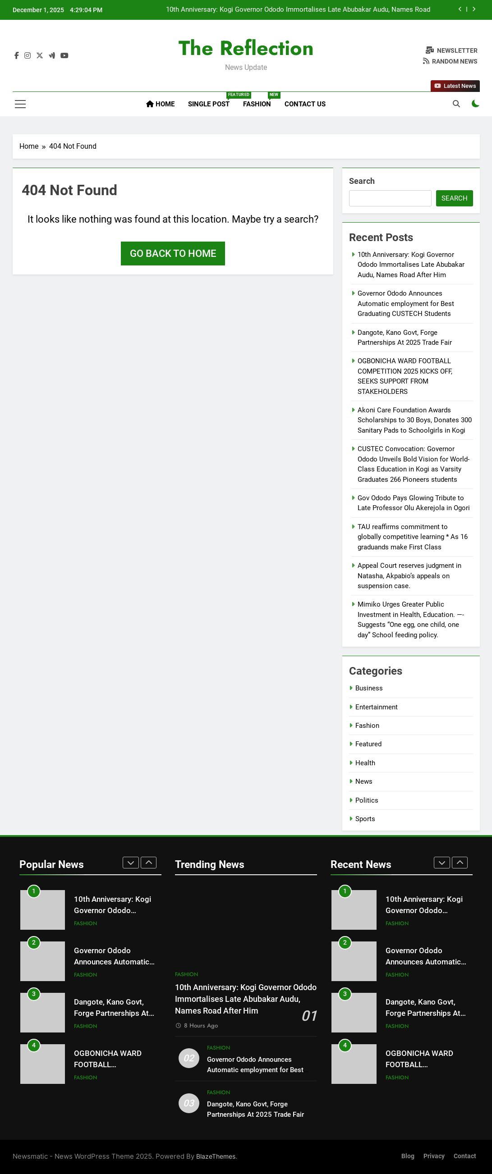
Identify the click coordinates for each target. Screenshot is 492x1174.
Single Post (212, 100)
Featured (368, 744)
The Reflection (246, 48)
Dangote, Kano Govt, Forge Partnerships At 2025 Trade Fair (111, 1013)
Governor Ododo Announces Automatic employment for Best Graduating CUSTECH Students (406, 303)
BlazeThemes (215, 1156)
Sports (365, 819)
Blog (407, 1156)
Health (365, 763)
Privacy (434, 1156)
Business (369, 688)
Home (160, 104)
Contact (465, 1156)
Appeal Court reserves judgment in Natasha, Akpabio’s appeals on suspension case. (409, 576)
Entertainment (376, 707)
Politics (366, 800)
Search (362, 181)
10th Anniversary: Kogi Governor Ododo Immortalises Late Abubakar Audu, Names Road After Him (298, 10)
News (363, 781)
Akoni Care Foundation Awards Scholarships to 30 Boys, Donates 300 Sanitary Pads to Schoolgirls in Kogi (415, 420)
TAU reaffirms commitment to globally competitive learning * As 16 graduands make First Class (413, 537)
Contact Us (305, 104)
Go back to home (173, 253)
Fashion (260, 100)
